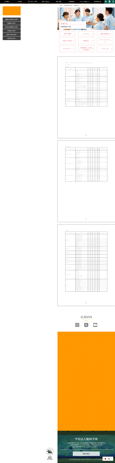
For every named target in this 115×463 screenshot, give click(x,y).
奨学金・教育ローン (79, 365)
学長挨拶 (61, 337)
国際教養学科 (93, 339)
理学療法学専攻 (95, 355)
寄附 (60, 421)
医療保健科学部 (68, 5)
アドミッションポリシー (79, 348)
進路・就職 (106, 335)
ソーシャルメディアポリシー (92, 447)
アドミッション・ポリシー (108, 394)
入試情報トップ (77, 337)
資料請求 (76, 353)
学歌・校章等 (62, 355)
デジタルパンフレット (79, 362)
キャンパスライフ (93, 400)
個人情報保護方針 (78, 447)
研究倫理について (63, 423)
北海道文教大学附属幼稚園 (64, 409)
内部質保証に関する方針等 (64, 371)
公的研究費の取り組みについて (64, 412)
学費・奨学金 (91, 423)
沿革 (60, 351)
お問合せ (109, 2)
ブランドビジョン (78, 346)
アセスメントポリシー (64, 348)
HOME (60, 5)
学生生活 (90, 417)
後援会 (61, 400)
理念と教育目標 (107, 380)
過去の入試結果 (78, 351)
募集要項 (76, 339)
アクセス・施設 (106, 391)
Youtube (95, 325)
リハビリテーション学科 (94, 351)
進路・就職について (108, 339)
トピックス (105, 337)
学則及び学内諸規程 (64, 389)
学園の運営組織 (63, 353)
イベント (105, 353)
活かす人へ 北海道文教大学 (12, 10)
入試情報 (76, 335)
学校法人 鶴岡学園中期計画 (108, 403)
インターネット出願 (78, 359)
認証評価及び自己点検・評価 (64, 374)
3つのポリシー (62, 346)
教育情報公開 (107, 374)
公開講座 (61, 396)
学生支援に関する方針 (64, 367)
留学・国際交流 (92, 427)
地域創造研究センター (64, 386)
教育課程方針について (64, 364)
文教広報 (61, 394)
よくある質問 (77, 367)
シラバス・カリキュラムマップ (93, 406)
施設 (104, 367)
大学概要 (61, 335)
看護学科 (76, 5)
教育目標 (61, 344)
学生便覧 (90, 413)
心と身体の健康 (92, 425)
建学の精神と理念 (63, 339)
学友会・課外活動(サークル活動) (93, 420)
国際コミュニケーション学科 (94, 342)
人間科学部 (91, 361)
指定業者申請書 (107, 369)
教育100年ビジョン (64, 341)
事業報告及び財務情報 (64, 360)
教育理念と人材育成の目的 (93, 394)
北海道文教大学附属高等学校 (64, 405)
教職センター (62, 383)
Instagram (77, 325)
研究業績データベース (64, 418)
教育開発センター (63, 377)
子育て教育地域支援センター (64, 380)
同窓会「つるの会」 (63, 403)
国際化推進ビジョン (64, 415)
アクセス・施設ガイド (108, 362)
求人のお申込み (107, 344)
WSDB (90, 404)
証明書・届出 (91, 415)
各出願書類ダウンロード (79, 356)
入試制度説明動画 (78, 344)
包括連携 (61, 392)
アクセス (106, 2)
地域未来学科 (93, 368)
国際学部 (90, 337)
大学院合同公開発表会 (108, 355)
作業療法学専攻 (95, 358)
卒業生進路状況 (107, 341)
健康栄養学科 (93, 363)
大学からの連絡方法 (93, 410)
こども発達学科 (94, 366)
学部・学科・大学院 (93, 335)
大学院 (90, 391)
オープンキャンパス (78, 341)
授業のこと (91, 402)
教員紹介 (61, 357)
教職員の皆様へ (63, 398)
